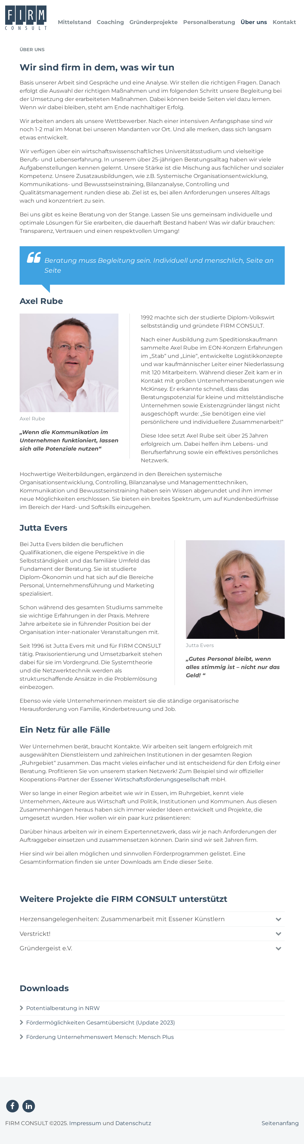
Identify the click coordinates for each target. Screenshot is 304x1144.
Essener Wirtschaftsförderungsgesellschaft (150, 779)
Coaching (110, 22)
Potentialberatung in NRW (63, 1008)
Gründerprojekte (153, 22)
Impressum (85, 1123)
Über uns (254, 22)
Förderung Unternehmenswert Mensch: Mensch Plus (100, 1037)
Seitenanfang (280, 1123)
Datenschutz (133, 1123)
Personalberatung (209, 22)
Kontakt (284, 22)
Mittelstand (74, 22)
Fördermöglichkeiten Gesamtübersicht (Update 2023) (100, 1022)
